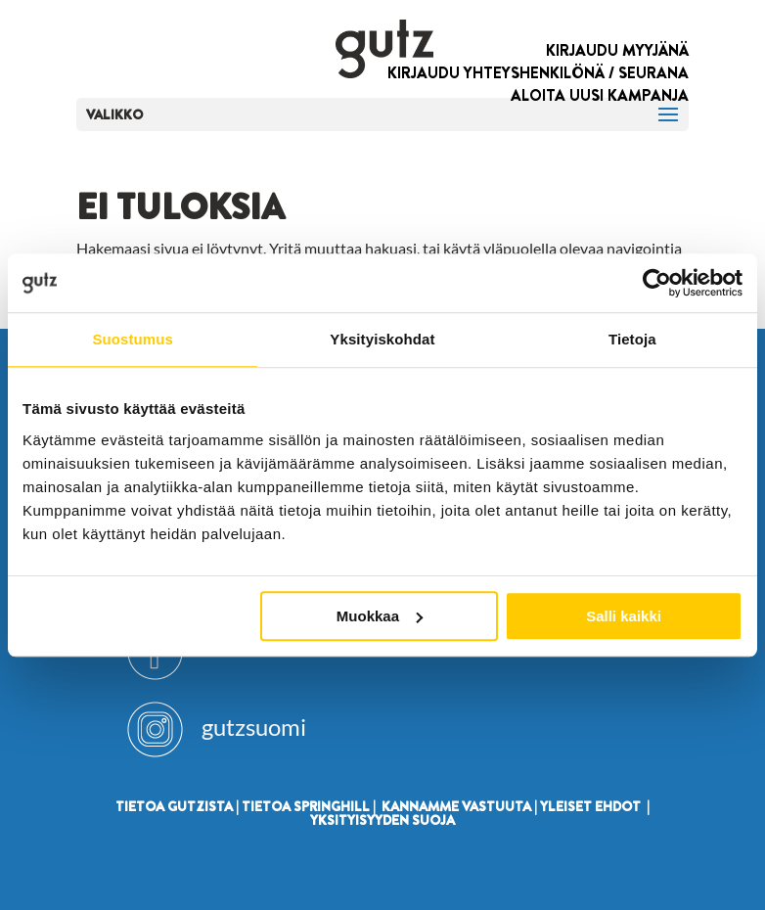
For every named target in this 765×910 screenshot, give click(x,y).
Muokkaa (380, 616)
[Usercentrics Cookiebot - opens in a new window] (656, 282)
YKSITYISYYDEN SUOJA (382, 820)
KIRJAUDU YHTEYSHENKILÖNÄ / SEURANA (538, 73)
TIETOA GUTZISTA (174, 806)
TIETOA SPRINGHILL (306, 806)
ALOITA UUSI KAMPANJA (600, 95)
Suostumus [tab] (132, 339)
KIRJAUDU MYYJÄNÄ (617, 50)
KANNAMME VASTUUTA (456, 806)
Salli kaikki (623, 616)
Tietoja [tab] (632, 339)
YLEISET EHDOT (590, 806)
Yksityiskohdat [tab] (382, 339)
